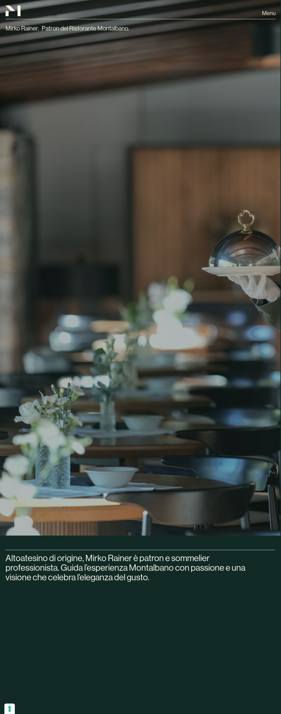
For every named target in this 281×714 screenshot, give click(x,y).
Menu (269, 13)
